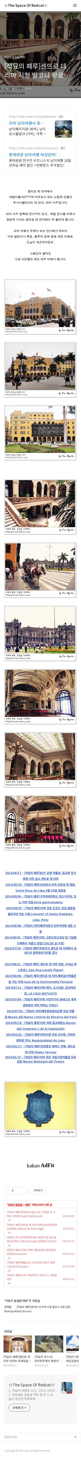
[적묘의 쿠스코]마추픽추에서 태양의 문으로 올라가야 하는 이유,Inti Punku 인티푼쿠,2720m (31, 1239)
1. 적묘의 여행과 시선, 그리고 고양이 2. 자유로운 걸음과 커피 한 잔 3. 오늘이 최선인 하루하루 (32, 1394)
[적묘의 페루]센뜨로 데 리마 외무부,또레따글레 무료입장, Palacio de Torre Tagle (32, 1226)
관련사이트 (10, 1437)
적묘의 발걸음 (15, 1204)
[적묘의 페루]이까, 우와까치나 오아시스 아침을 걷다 (32, 1277)
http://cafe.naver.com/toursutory (33, 148)
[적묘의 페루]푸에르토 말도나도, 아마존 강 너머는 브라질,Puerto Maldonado (31, 1214)
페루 (27, 1204)
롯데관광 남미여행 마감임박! (32, 154)
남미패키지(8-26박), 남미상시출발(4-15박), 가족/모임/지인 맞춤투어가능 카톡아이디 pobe (27, 131)
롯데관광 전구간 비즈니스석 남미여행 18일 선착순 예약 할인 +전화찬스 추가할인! (40, 163)
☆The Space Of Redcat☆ (26, 5)
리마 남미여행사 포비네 (26, 123)
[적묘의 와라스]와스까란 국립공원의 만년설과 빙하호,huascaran (31, 1252)
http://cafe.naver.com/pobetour (32, 116)
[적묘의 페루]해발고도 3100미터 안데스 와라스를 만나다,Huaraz (31, 1264)
